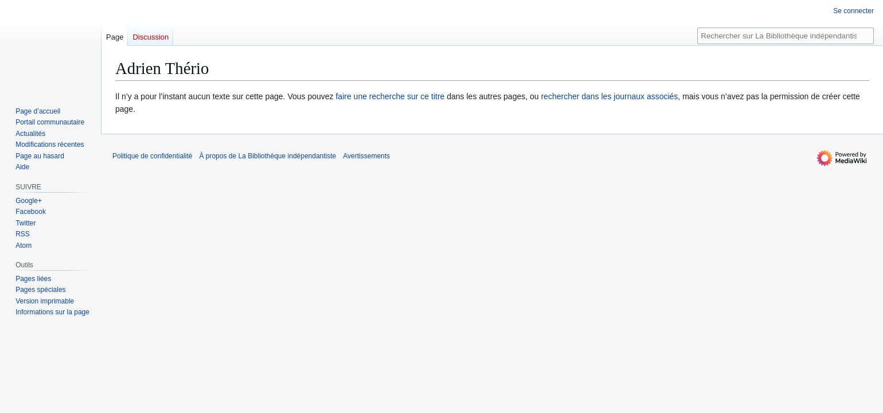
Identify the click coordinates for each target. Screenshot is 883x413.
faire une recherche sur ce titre (389, 96)
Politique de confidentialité (152, 156)
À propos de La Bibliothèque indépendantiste (267, 156)
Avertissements (366, 156)
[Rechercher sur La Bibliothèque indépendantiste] (785, 36)
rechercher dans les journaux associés (609, 96)
